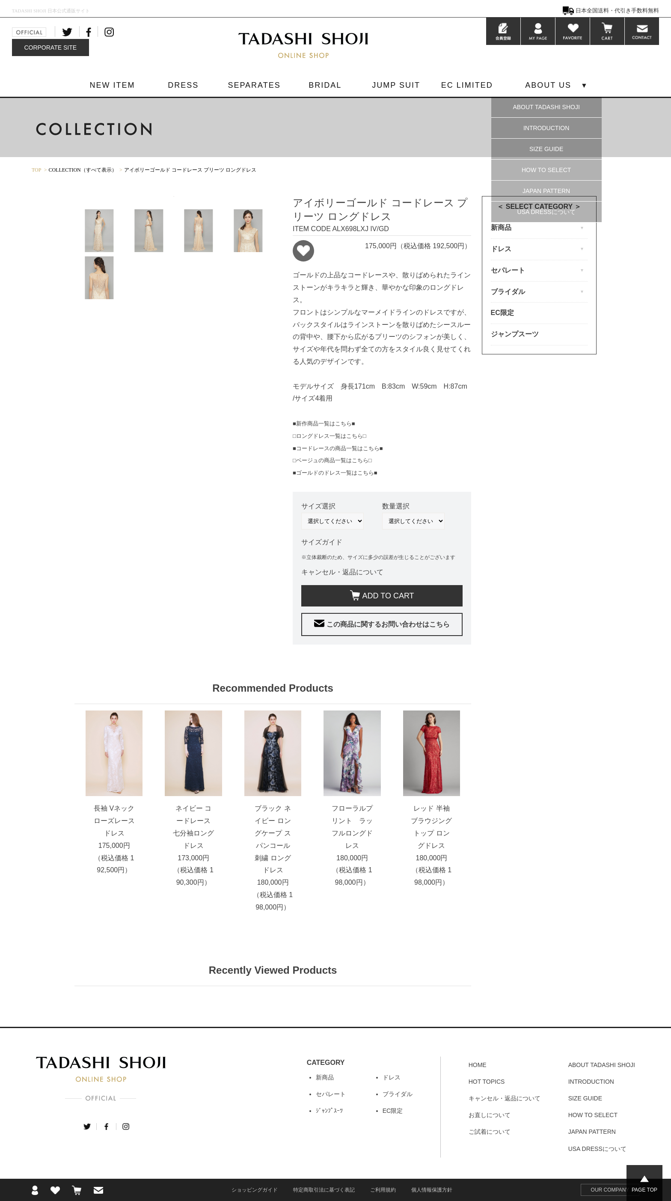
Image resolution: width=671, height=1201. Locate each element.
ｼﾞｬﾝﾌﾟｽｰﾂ (329, 1110)
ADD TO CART (388, 596)
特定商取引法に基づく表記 (324, 1190)
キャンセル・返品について (342, 572)
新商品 (325, 1077)
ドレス (392, 1077)
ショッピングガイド (255, 1190)
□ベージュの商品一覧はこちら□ (332, 460)
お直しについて (490, 1115)
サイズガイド (321, 542)
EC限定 (502, 312)
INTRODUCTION (546, 128)
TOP (36, 170)
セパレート (331, 1094)
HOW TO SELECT (546, 169)
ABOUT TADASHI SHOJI (546, 107)
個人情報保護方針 (431, 1190)
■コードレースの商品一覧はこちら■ (338, 448)
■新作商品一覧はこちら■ (324, 423)
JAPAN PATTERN (546, 190)
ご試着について (490, 1131)
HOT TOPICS (487, 1081)
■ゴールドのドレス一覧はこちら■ (335, 473)
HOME (478, 1064)
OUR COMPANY (610, 1190)
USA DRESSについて (546, 211)
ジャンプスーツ (515, 334)
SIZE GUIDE (546, 149)
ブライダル (398, 1094)
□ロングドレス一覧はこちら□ (329, 436)
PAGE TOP (644, 1190)
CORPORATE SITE (50, 47)
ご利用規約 (383, 1190)
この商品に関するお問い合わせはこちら (388, 624)
